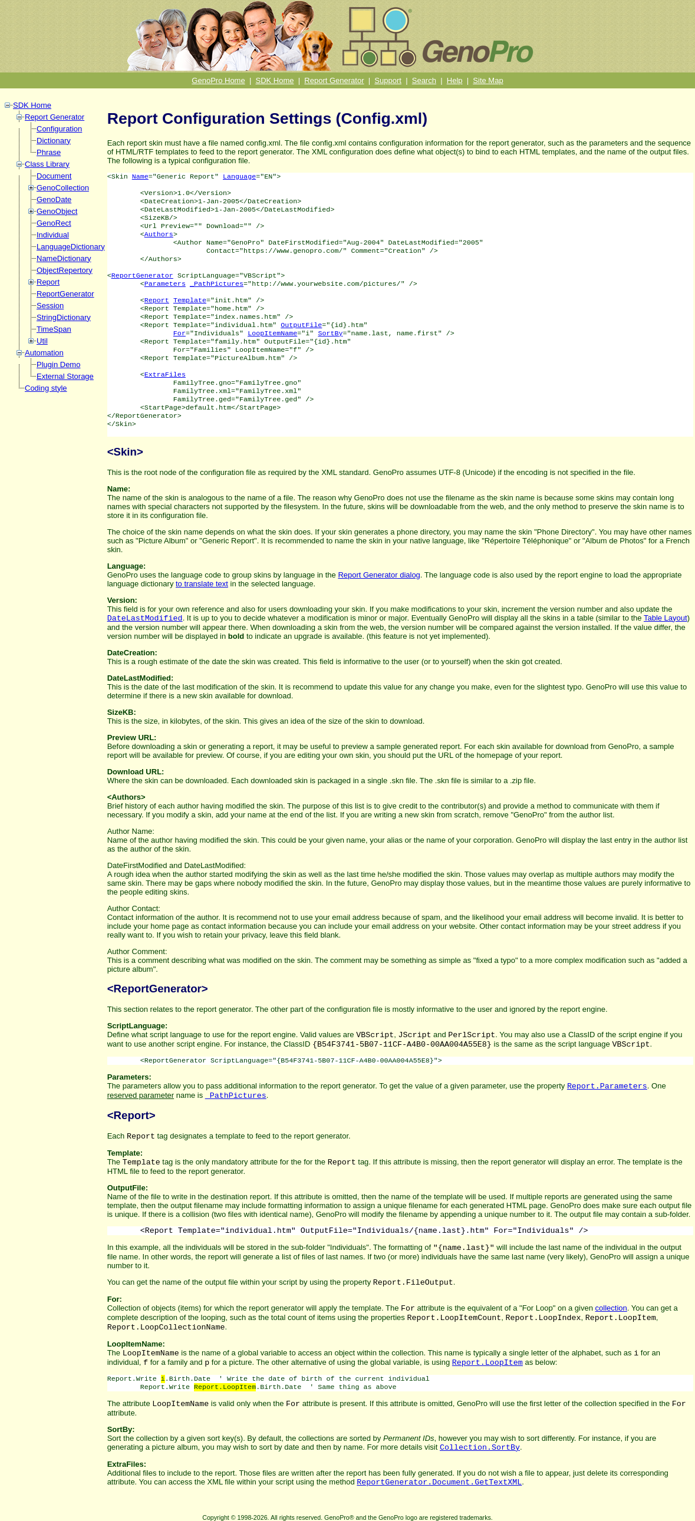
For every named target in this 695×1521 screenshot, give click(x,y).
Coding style (46, 388)
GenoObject (57, 211)
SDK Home (275, 80)
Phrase (49, 152)
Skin (125, 452)
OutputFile (301, 325)
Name (140, 177)
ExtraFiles (165, 375)
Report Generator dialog (379, 574)
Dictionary (54, 140)
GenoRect (54, 223)
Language (239, 177)
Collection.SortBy (480, 1447)
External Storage (65, 376)
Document (54, 175)
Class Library (47, 164)
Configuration (59, 128)
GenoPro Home (218, 80)
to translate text (202, 583)
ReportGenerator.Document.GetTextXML (439, 1482)
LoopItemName (272, 333)
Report (48, 282)
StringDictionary (64, 317)
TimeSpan (54, 329)
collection (611, 1308)
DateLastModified (145, 618)
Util (42, 340)
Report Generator (334, 80)
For (179, 333)
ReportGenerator (65, 293)
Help (455, 80)
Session (50, 305)
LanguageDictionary (71, 246)
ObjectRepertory (65, 270)
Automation (44, 352)
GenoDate (54, 199)
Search (424, 80)
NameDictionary (64, 258)
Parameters (165, 284)
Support (387, 80)
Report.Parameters (607, 1086)
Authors (158, 234)
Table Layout (665, 617)
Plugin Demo (58, 364)
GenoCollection (63, 187)
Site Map (488, 80)
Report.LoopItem (487, 1362)
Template (189, 300)
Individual (53, 234)
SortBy (330, 333)
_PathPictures (216, 284)
